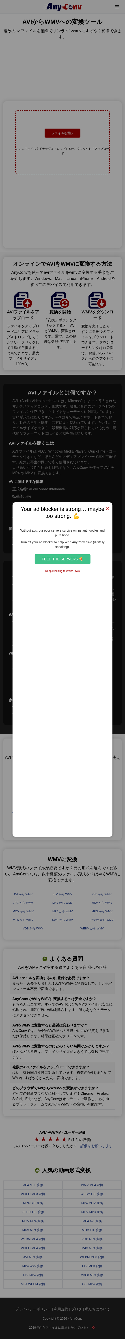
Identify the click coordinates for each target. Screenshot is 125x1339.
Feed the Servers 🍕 (62, 559)
